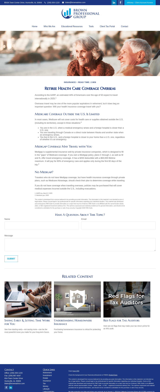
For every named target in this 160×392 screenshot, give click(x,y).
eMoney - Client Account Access (140, 3)
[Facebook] (120, 2)
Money (45, 386)
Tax (44, 383)
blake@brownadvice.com (73, 2)
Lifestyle (46, 389)
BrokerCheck (113, 375)
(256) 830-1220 (52, 3)
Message (9, 236)
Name (7, 219)
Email (84, 219)
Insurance (47, 381)
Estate (45, 378)
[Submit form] (11, 259)
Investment (47, 375)
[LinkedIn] (114, 2)
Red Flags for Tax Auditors (121, 320)
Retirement (47, 373)
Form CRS (76, 371)
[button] (35, 26)
